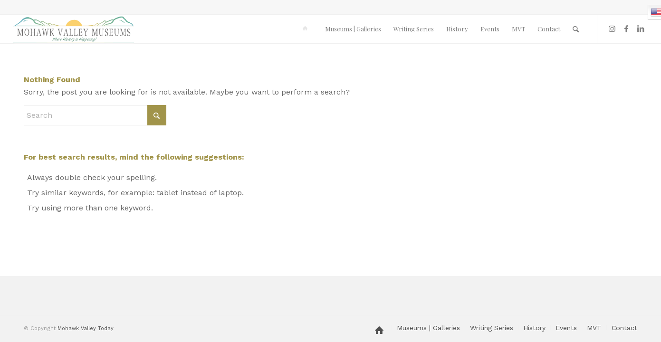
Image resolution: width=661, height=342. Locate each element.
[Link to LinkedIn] (640, 28)
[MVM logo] (73, 29)
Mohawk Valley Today (85, 328)
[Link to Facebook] (626, 28)
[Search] (575, 29)
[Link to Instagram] (612, 28)
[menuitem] (307, 29)
